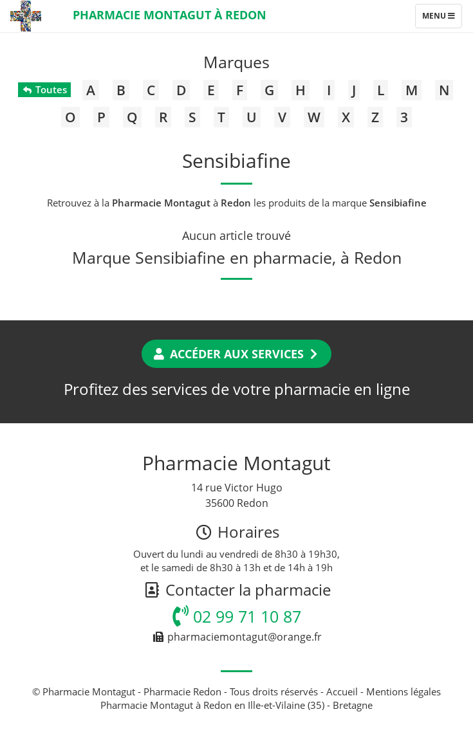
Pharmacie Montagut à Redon (169, 15)
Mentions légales (403, 691)
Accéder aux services (236, 353)
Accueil (342, 691)
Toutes (44, 89)
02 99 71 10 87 (236, 616)
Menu (442, 19)
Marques (236, 62)
